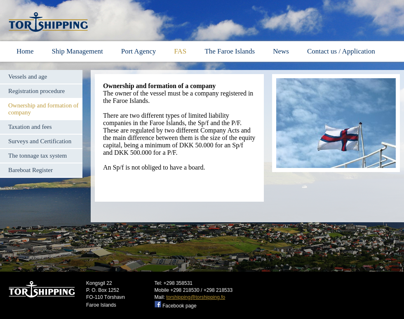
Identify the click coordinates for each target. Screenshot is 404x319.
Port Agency (138, 51)
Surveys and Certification (39, 141)
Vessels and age (27, 76)
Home (25, 51)
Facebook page (179, 306)
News (281, 51)
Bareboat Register (30, 170)
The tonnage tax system (37, 155)
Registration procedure (36, 91)
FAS (181, 51)
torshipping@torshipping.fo (195, 297)
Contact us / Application (341, 51)
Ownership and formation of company (43, 109)
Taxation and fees (30, 126)
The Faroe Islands (229, 51)
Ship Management (77, 51)
